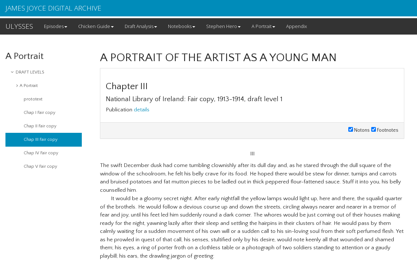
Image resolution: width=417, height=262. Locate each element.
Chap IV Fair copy (41, 153)
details (141, 110)
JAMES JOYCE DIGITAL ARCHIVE (53, 8)
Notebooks (181, 26)
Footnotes (384, 130)
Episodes (55, 26)
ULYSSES (19, 26)
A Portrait (263, 26)
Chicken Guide (96, 26)
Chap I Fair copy (39, 112)
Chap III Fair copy (40, 139)
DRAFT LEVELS (27, 72)
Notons (359, 130)
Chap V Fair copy (40, 166)
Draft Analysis (141, 26)
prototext (33, 99)
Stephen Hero (223, 26)
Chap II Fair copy (40, 126)
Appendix (296, 26)
